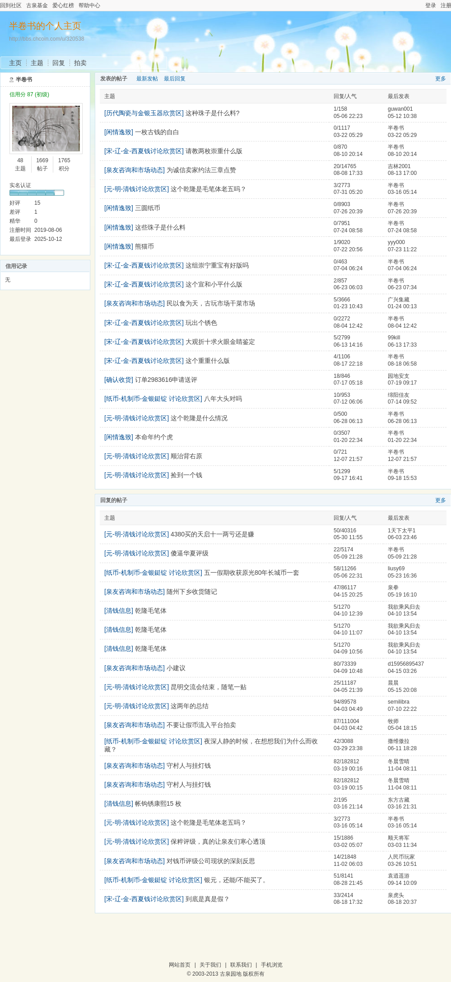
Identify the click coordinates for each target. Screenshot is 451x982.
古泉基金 (37, 5)
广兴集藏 (398, 299)
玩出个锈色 (201, 322)
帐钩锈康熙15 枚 (158, 803)
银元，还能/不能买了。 (236, 879)
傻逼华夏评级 (190, 553)
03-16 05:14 (402, 192)
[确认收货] (118, 379)
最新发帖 (147, 78)
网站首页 (180, 965)
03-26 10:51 (402, 864)
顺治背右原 (186, 456)
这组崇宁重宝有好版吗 (217, 265)
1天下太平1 (401, 530)
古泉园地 (231, 974)
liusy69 (396, 568)
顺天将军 (398, 838)
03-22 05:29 (402, 135)
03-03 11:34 (402, 845)
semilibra (398, 702)
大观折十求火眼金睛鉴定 (220, 341)
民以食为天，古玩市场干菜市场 (211, 303)
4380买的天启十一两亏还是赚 (212, 534)
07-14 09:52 (402, 402)
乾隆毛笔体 (151, 610)
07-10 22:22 (402, 709)
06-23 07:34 (402, 287)
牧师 (393, 721)
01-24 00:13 (402, 306)
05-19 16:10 (402, 595)
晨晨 (393, 683)
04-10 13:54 (402, 614)
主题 (37, 62)
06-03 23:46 (402, 537)
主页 (15, 62)
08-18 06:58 (402, 364)
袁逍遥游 (398, 876)
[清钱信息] (118, 610)
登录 (430, 5)
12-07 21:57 (402, 459)
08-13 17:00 (402, 173)
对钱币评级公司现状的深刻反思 (211, 861)
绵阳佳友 (398, 395)
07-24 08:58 (402, 230)
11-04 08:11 (402, 769)
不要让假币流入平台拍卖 (201, 724)
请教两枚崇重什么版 (214, 151)
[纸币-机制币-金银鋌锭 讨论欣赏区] (153, 398)
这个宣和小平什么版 (214, 284)
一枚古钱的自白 (157, 132)
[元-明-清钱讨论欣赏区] (136, 189)
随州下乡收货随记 (192, 591)
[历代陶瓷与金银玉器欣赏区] (144, 113)
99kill (394, 337)
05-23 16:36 (402, 576)
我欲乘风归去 (404, 607)
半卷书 (24, 79)
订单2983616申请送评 (166, 379)
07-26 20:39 (402, 211)
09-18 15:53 (402, 478)
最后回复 (175, 78)
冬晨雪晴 (398, 761)
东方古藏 (398, 800)
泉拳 (393, 587)
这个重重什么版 (208, 360)
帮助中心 (89, 5)
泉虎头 (396, 895)
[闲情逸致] (118, 132)
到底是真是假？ (208, 898)
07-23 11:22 (402, 249)
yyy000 (396, 242)
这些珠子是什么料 (160, 227)
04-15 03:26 (402, 671)
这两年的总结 (190, 705)
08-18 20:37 (402, 902)
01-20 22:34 (402, 440)
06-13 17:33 (402, 345)
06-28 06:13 (402, 421)
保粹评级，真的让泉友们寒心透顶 (218, 841)
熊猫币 (144, 246)
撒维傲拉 (398, 741)
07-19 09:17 (402, 383)
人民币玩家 (401, 857)
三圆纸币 (147, 207)
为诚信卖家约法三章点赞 (201, 170)
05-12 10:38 (402, 116)
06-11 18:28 (402, 748)
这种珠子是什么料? (213, 113)
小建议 (176, 668)
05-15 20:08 (402, 690)
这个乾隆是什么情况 (199, 418)
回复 (58, 62)
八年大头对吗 (223, 398)
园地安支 (398, 376)
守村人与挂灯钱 (189, 765)
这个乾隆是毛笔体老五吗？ (208, 189)
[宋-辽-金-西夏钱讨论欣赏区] (144, 151)
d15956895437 (406, 664)
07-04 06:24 (402, 268)
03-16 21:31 (402, 806)
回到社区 (11, 5)
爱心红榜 (63, 5)
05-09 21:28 (402, 557)
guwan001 (400, 109)
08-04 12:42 (402, 326)
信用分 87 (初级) (29, 94)
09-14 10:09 (402, 883)
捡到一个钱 (186, 475)
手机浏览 (272, 965)
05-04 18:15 (402, 728)
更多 (440, 78)
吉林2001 (399, 166)
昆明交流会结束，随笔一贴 (208, 687)
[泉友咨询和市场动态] (134, 170)
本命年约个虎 (154, 437)
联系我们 (241, 965)
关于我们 (210, 965)
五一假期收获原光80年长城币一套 (252, 572)
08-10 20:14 (402, 154)
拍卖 (80, 62)
